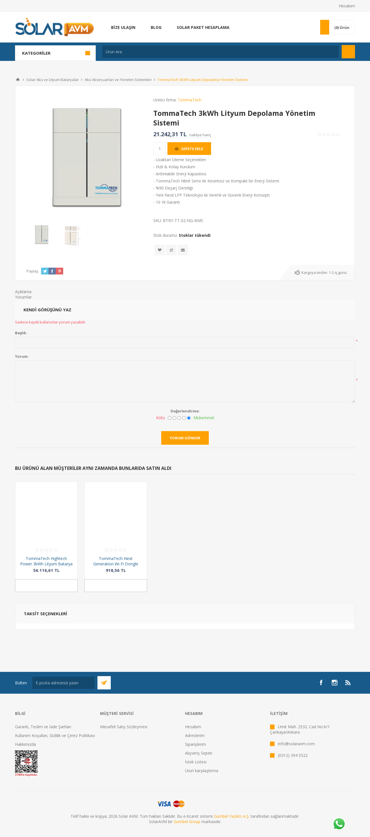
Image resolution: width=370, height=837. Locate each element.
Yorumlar (23, 297)
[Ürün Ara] (220, 52)
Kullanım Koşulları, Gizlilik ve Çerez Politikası (55, 735)
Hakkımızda (25, 744)
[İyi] (184, 418)
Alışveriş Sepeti (198, 753)
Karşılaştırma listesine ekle (171, 250)
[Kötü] (169, 418)
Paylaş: (33, 271)
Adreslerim (195, 735)
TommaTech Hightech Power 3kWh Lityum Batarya (46, 561)
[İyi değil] (174, 418)
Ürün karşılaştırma (201, 770)
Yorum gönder (185, 437)
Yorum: (22, 356)
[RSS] (348, 682)
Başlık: (21, 332)
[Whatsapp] (338, 824)
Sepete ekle (192, 148)
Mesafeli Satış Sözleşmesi (123, 726)
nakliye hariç (200, 134)
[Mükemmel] (189, 418)
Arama (348, 51)
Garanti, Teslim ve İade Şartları (43, 726)
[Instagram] (334, 682)
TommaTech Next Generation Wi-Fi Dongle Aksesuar (115, 564)
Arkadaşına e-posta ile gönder (183, 250)
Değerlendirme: (185, 411)
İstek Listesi (196, 761)
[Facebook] (321, 682)
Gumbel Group (187, 821)
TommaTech (189, 100)
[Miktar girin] (159, 148)
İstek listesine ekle (159, 250)
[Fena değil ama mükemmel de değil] (179, 418)
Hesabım (347, 5)
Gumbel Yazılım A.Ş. (232, 816)
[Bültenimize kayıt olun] (63, 683)
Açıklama (23, 291)
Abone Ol (104, 682)
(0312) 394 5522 (293, 755)
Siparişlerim (195, 744)
